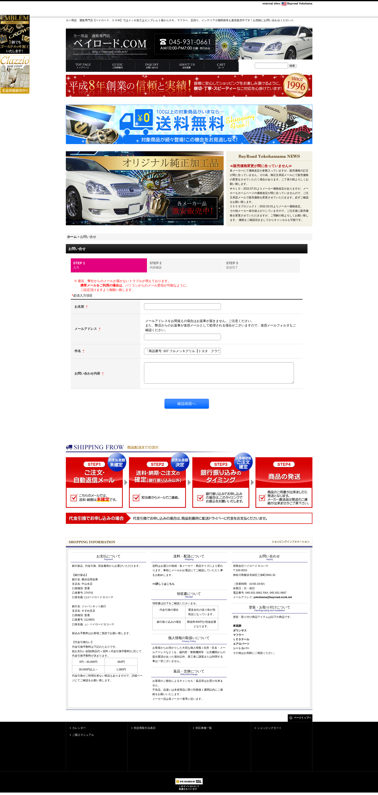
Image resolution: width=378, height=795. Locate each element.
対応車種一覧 (204, 727)
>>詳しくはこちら (163, 583)
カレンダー (79, 727)
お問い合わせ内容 (87, 373)
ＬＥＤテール (241, 639)
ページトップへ (302, 717)
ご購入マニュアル (83, 734)
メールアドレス (86, 329)
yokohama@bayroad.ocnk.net (272, 597)
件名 (78, 351)
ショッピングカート (269, 727)
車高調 (237, 625)
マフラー (238, 634)
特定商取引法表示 (145, 727)
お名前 (79, 306)
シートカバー (241, 648)
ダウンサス (240, 630)
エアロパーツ (241, 643)
